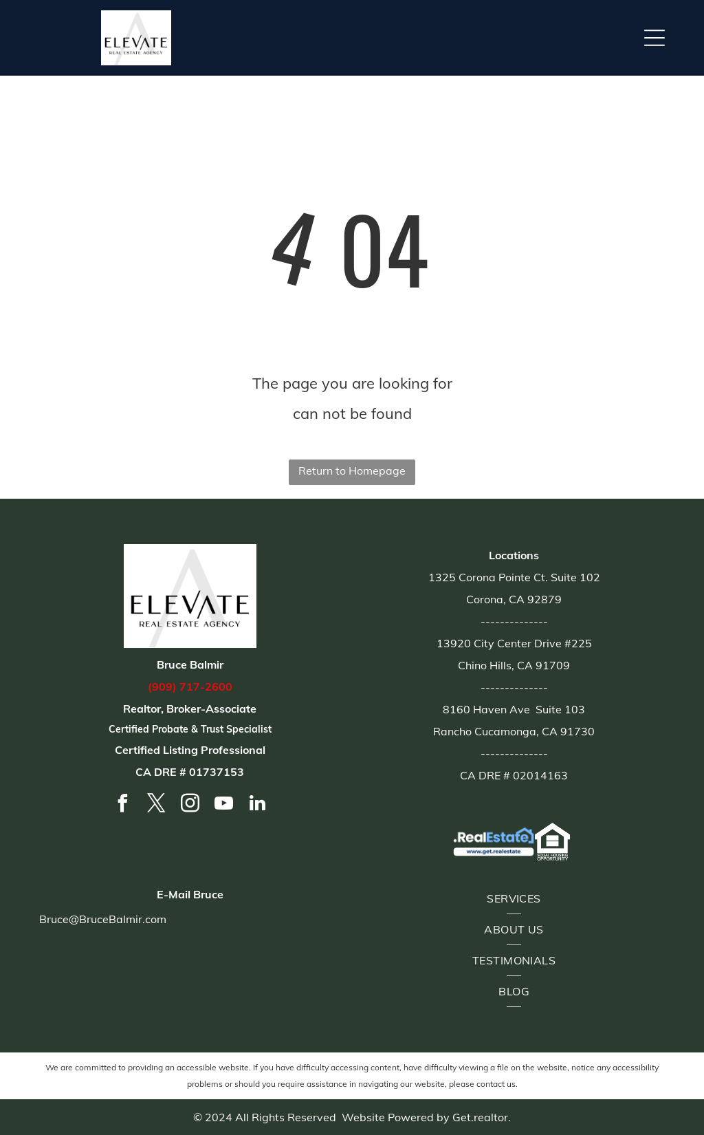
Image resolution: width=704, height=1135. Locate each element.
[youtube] (223, 805)
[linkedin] (257, 805)
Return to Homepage (352, 470)
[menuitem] (514, 898)
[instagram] (190, 805)
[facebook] (122, 805)
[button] (654, 38)
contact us (496, 1084)
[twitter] (156, 805)
